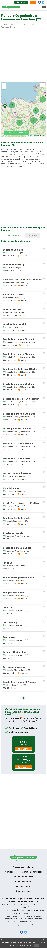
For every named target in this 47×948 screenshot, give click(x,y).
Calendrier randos (23, 881)
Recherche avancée (17, 132)
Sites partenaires (24, 886)
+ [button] (4, 84)
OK (36, 945)
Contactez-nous (23, 891)
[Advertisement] (23, 55)
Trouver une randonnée (23, 867)
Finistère (33, 25)
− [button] (4, 87)
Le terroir (32, 235)
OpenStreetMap (33, 135)
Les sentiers (13, 235)
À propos (21, 2)
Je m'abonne (23, 749)
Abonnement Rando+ (23, 877)
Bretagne (25, 25)
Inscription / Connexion (31, 872)
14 (36, 110)
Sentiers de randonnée (12, 25)
